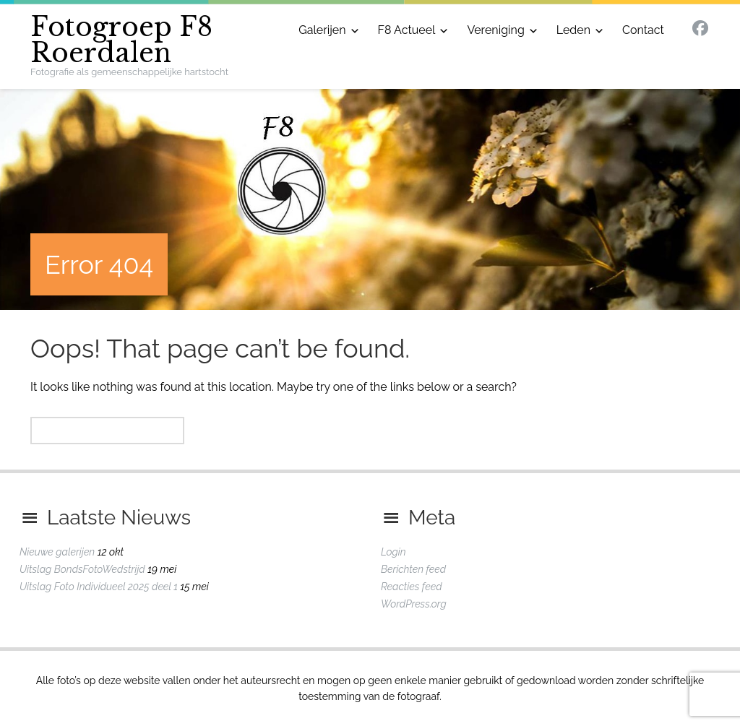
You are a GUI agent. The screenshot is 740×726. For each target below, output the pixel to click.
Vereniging (495, 30)
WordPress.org (414, 604)
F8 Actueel (407, 30)
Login (393, 552)
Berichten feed (413, 569)
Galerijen (321, 30)
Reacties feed (411, 586)
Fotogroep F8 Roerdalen (121, 40)
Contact (643, 30)
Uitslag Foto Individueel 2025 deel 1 (99, 586)
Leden (573, 30)
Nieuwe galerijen (57, 552)
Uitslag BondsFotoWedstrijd (82, 569)
